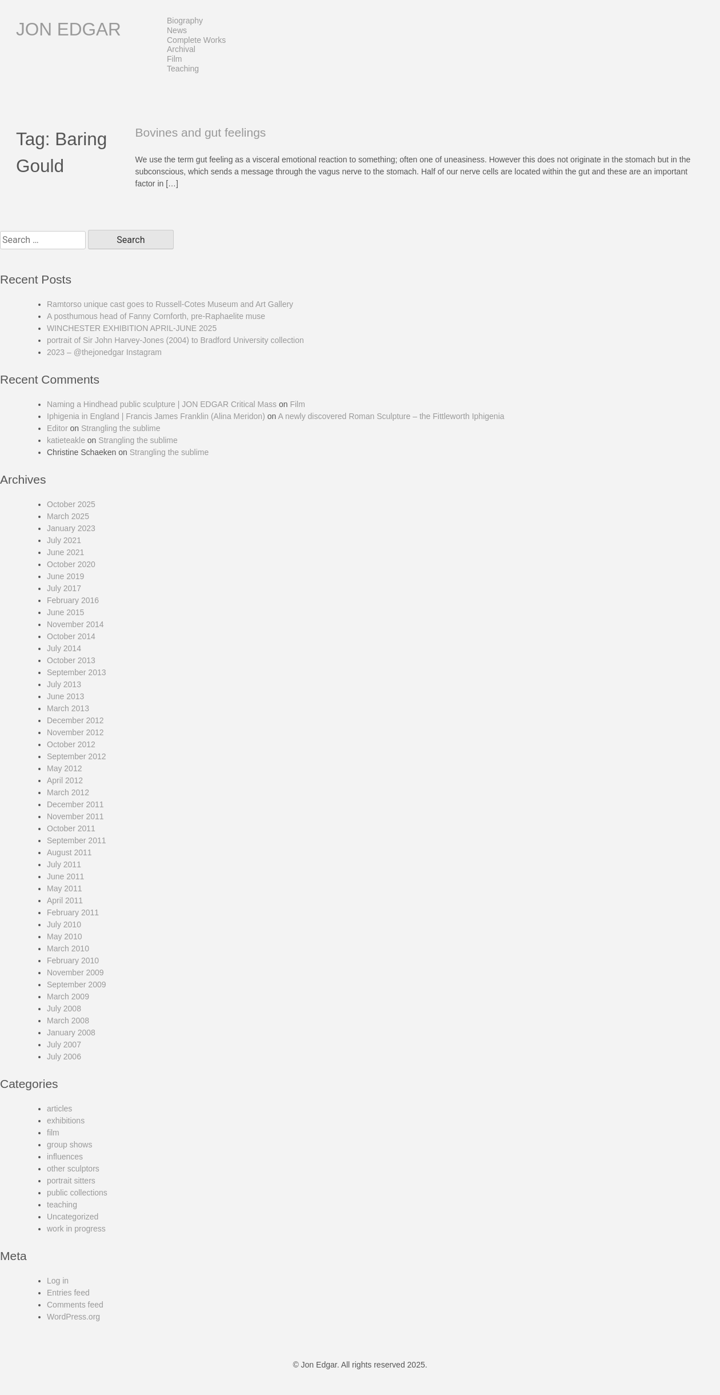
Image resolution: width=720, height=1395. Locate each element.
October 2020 (71, 564)
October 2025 (71, 504)
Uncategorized (72, 1216)
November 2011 (75, 816)
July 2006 (64, 1056)
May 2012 (64, 768)
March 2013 (68, 708)
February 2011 (73, 912)
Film (174, 58)
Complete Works (196, 40)
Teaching (183, 68)
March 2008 (68, 1020)
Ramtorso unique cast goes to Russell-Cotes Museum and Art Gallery (170, 304)
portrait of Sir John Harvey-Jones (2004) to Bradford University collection (175, 340)
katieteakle (66, 440)
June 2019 (65, 576)
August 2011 (69, 852)
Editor (57, 428)
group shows (69, 1144)
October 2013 (71, 660)
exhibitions (66, 1120)
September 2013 (76, 672)
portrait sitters (71, 1180)
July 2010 (64, 924)
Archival (181, 49)
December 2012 (75, 720)
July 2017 (64, 588)
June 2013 (65, 696)
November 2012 (75, 732)
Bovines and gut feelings (200, 132)
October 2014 (71, 636)
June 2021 (65, 552)
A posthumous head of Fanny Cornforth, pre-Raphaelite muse (156, 316)
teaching (62, 1204)
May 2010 (64, 936)
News (177, 30)
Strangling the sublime (121, 428)
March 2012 (68, 792)
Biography (185, 20)
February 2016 (73, 600)
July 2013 (64, 684)
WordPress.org (73, 1316)
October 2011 (71, 828)
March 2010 (68, 948)
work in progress (76, 1228)
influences (65, 1156)
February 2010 (73, 960)
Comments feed (75, 1304)
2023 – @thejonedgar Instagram (104, 352)
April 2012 (65, 780)
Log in (58, 1280)
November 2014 (75, 624)
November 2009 (75, 972)
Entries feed (68, 1292)
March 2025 (68, 516)
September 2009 (76, 984)
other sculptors (73, 1168)
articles (59, 1108)
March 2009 (68, 996)
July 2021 (64, 540)
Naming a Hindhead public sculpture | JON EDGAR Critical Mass (162, 404)
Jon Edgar (68, 29)
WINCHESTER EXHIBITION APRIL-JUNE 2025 (132, 328)
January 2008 (71, 1032)
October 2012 (71, 744)
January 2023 (71, 528)
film (53, 1132)
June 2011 (65, 876)
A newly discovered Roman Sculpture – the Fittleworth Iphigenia (391, 416)
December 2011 (75, 804)
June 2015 (65, 612)
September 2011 (76, 840)
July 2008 (64, 1008)
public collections (77, 1192)
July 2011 (64, 864)
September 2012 (76, 756)
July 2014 (64, 648)
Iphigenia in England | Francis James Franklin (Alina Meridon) (156, 416)
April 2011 (65, 900)
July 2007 (64, 1044)
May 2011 (64, 888)
